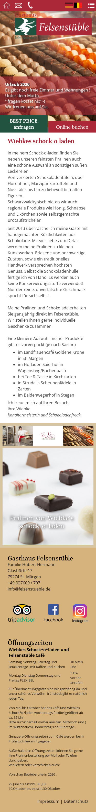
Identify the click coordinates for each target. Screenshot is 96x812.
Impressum (48, 801)
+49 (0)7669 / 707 (24, 583)
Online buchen (72, 127)
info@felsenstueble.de (29, 589)
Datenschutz (76, 801)
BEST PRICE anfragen (24, 124)
